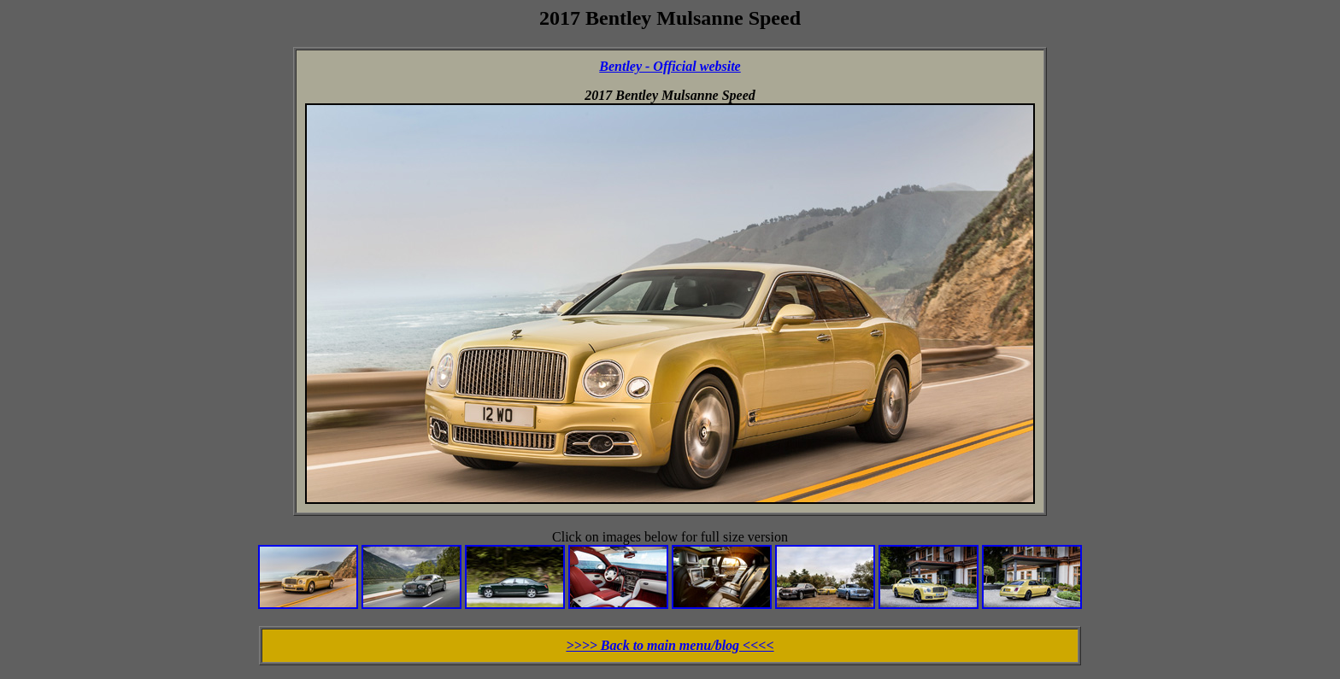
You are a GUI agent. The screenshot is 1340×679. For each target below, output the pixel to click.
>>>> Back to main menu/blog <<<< (669, 645)
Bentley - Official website (669, 66)
